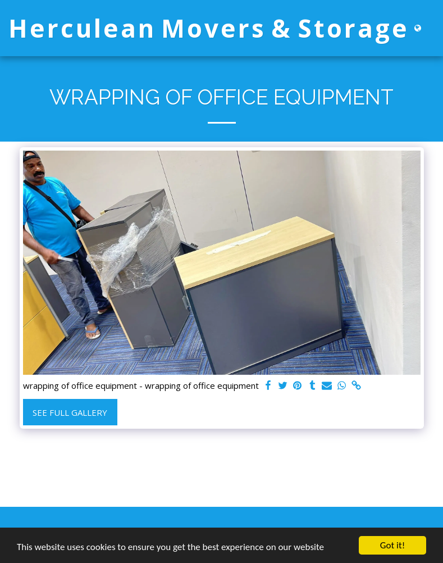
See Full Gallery (70, 412)
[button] (434, 28)
